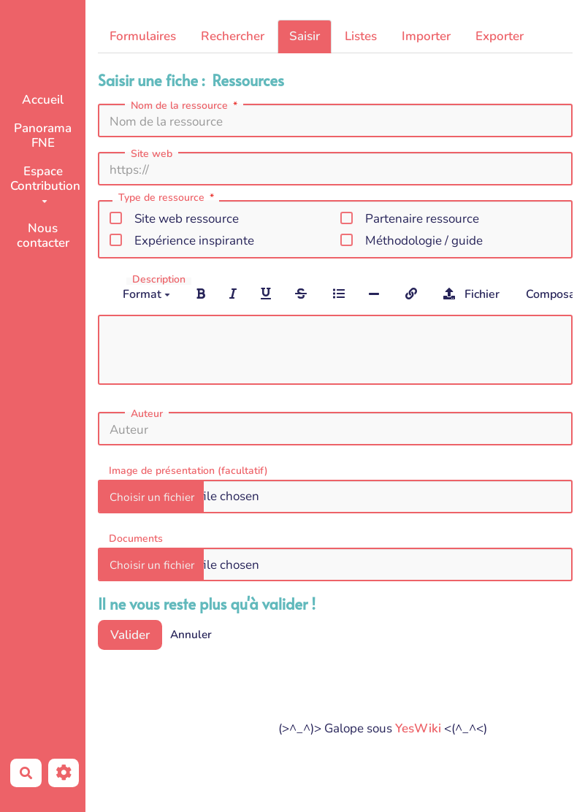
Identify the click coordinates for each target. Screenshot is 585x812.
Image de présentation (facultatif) (188, 470)
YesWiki (418, 728)
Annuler (191, 634)
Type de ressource (167, 198)
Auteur (147, 414)
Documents (136, 538)
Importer (426, 36)
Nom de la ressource (185, 106)
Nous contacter (43, 235)
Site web (151, 154)
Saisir (304, 36)
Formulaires (143, 36)
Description (159, 280)
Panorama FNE (43, 135)
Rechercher (232, 36)
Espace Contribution (45, 183)
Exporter (499, 36)
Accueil (43, 99)
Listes (361, 36)
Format (146, 294)
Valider (130, 635)
